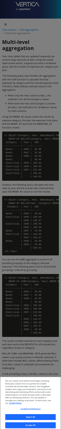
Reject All (30, 418)
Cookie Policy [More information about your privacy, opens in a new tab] (15, 404)
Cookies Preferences (30, 409)
